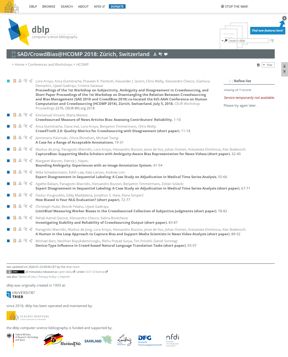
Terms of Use (27, 277)
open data (65, 272)
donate (117, 6)
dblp (33, 6)
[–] (231, 81)
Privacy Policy (47, 277)
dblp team (73, 267)
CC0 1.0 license (95, 272)
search (67, 6)
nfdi (97, 6)
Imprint (65, 277)
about (83, 6)
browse (48, 6)
